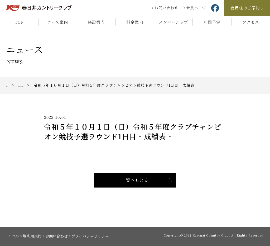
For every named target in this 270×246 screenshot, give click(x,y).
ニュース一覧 (36, 85)
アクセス (250, 22)
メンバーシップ (173, 22)
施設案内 (96, 22)
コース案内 (57, 22)
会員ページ (196, 7)
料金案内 (134, 22)
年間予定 (212, 22)
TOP (19, 22)
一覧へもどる (135, 180)
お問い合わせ (166, 7)
